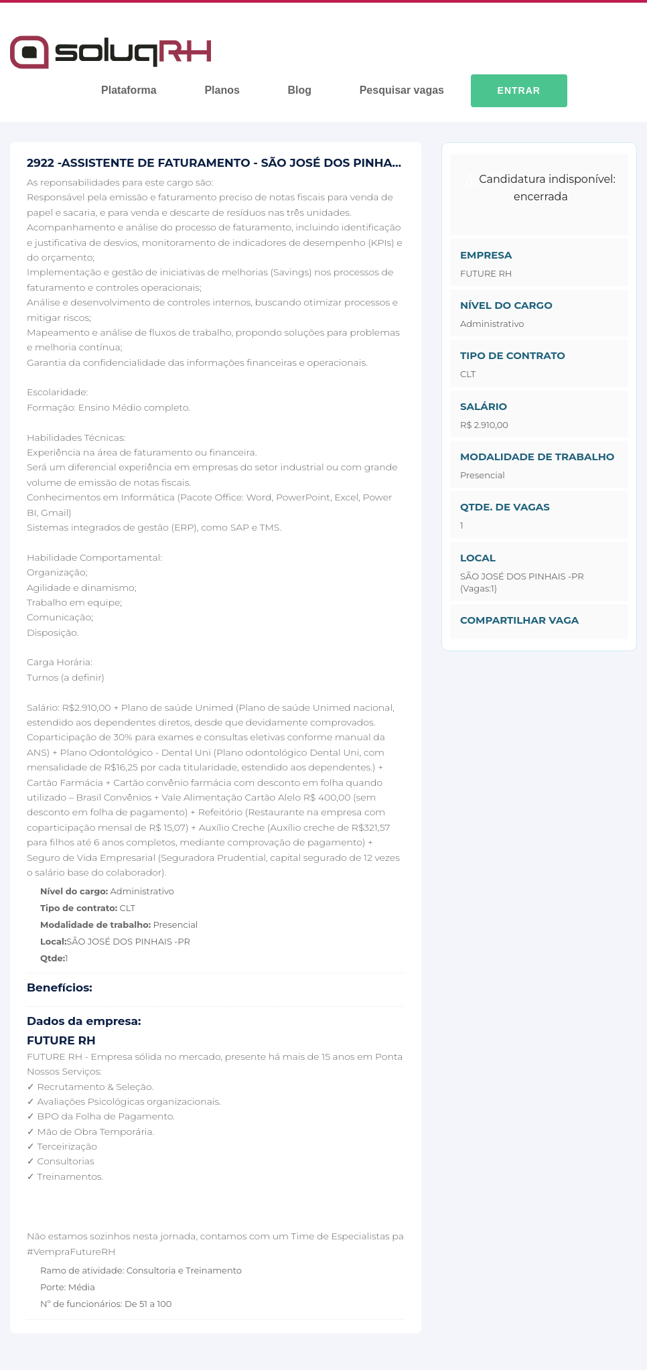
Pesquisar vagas (402, 90)
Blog (299, 90)
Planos (221, 90)
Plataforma (129, 90)
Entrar (519, 90)
